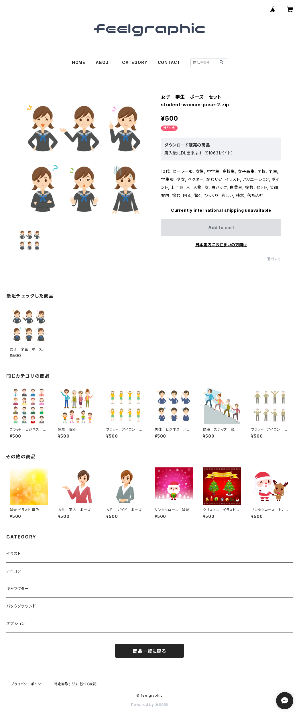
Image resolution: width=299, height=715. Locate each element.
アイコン (13, 571)
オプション (15, 623)
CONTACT (169, 62)
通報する (274, 259)
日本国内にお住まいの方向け (221, 244)
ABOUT (104, 62)
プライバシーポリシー (28, 684)
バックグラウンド (21, 606)
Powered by (149, 704)
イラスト (13, 553)
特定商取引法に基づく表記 (75, 684)
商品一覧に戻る (149, 651)
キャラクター (17, 588)
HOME (78, 62)
